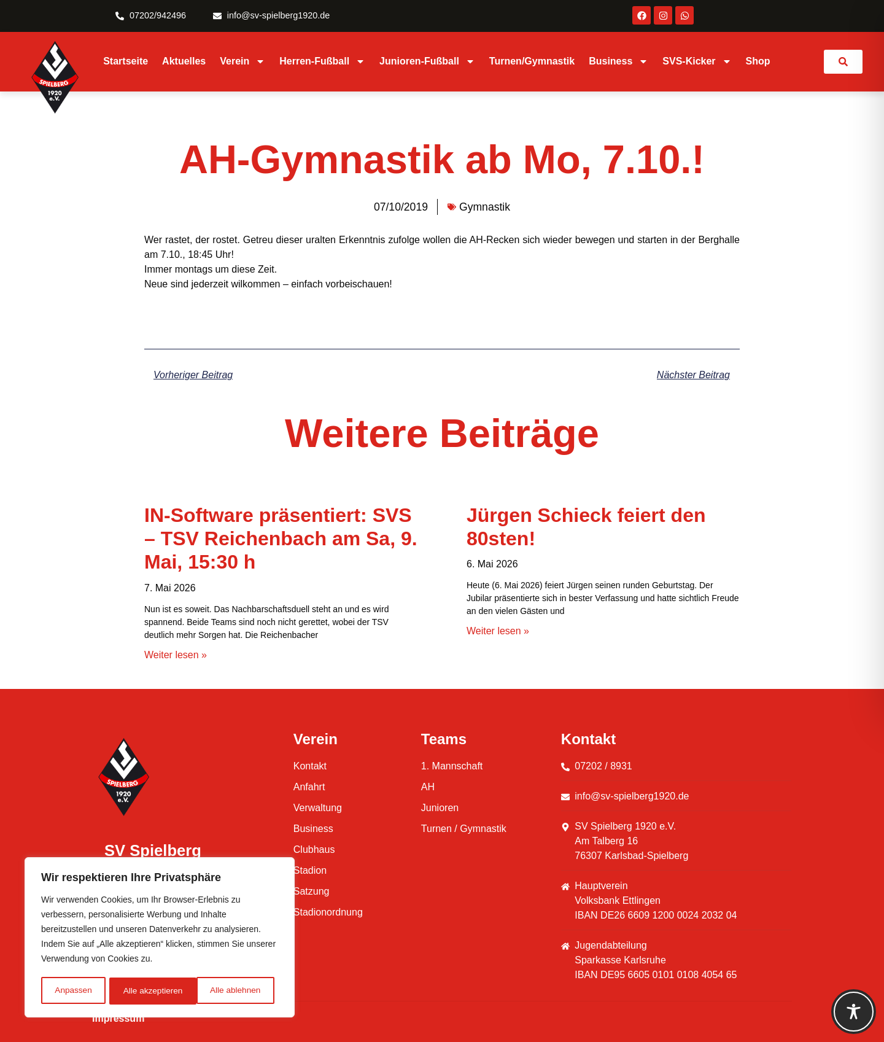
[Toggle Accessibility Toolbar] (853, 1011)
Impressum (118, 1018)
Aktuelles (184, 61)
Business (618, 61)
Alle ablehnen (148, 991)
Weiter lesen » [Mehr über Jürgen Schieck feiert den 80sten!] (498, 631)
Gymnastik (484, 207)
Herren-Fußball (322, 61)
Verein (242, 61)
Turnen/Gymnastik (532, 61)
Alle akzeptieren (235, 991)
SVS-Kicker (696, 61)
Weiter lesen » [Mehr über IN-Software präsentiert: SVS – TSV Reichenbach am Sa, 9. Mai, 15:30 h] (175, 655)
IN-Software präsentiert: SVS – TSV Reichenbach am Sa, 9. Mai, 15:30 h (280, 538)
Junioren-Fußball (427, 61)
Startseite (125, 61)
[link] (843, 62)
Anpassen (73, 991)
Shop (758, 61)
